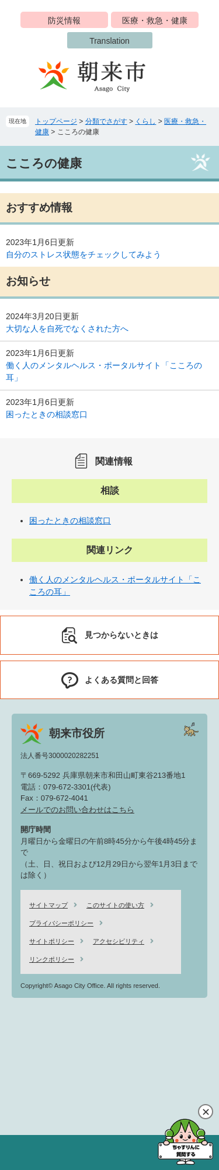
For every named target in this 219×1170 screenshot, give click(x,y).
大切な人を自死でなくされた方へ (67, 328)
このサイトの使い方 (115, 905)
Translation (109, 41)
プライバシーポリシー (61, 923)
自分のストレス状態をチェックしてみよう (83, 254)
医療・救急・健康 (154, 20)
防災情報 (64, 20)
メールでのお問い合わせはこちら (77, 809)
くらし (145, 121)
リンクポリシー (51, 959)
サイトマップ (48, 905)
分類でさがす (106, 121)
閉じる (205, 1111)
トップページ (56, 121)
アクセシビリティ (118, 941)
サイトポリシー (51, 941)
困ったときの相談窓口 (47, 414)
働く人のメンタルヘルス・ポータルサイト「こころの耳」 (104, 371)
